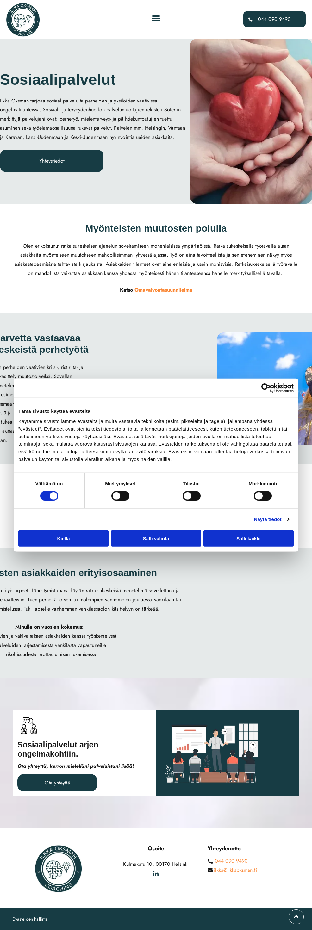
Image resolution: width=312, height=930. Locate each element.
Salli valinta (156, 538)
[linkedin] (156, 874)
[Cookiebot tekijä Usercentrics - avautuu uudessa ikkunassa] (266, 388)
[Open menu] (156, 19)
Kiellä (63, 538)
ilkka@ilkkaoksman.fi (235, 870)
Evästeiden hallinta (29, 919)
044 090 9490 (231, 861)
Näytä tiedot (268, 519)
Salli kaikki (248, 538)
